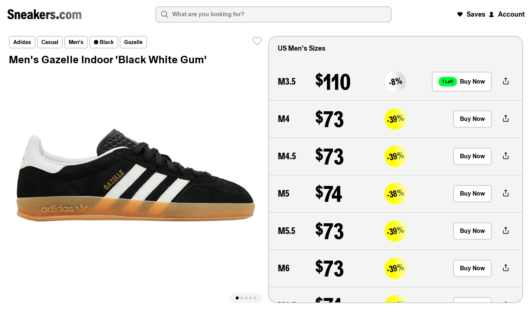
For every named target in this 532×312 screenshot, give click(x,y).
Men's (76, 42)
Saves (470, 14)
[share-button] (505, 81)
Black (104, 42)
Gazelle (133, 42)
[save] (257, 41)
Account (506, 14)
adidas (22, 42)
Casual (49, 42)
